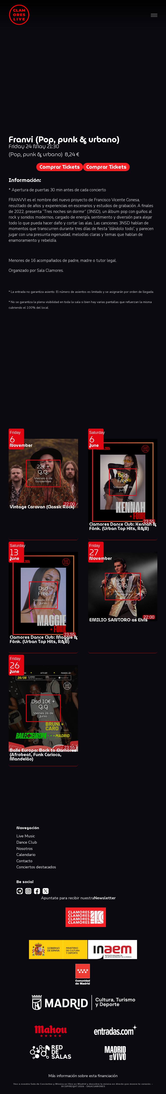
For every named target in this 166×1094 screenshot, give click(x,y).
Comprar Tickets (60, 167)
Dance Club (26, 842)
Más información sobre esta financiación (83, 1076)
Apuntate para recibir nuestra (78, 898)
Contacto (24, 861)
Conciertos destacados (36, 867)
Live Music (25, 836)
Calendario (25, 855)
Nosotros (24, 848)
